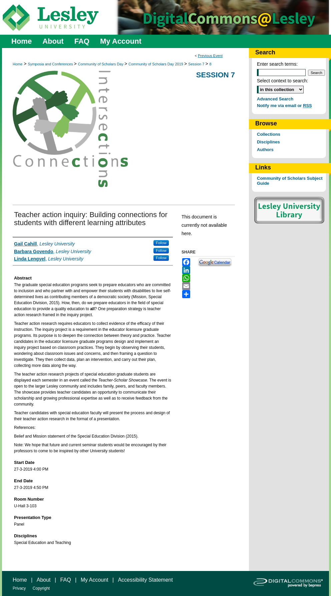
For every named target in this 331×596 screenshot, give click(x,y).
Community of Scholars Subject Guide (289, 181)
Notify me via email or (284, 105)
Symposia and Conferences (51, 64)
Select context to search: (282, 80)
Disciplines (268, 141)
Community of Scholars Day (101, 64)
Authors (265, 149)
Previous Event (210, 56)
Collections (268, 134)
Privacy (19, 588)
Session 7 (196, 64)
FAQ (65, 580)
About (44, 580)
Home (17, 64)
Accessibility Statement (145, 580)
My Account (94, 580)
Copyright (41, 588)
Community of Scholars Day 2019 (156, 64)
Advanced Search (275, 98)
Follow (161, 243)
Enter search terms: (277, 64)
